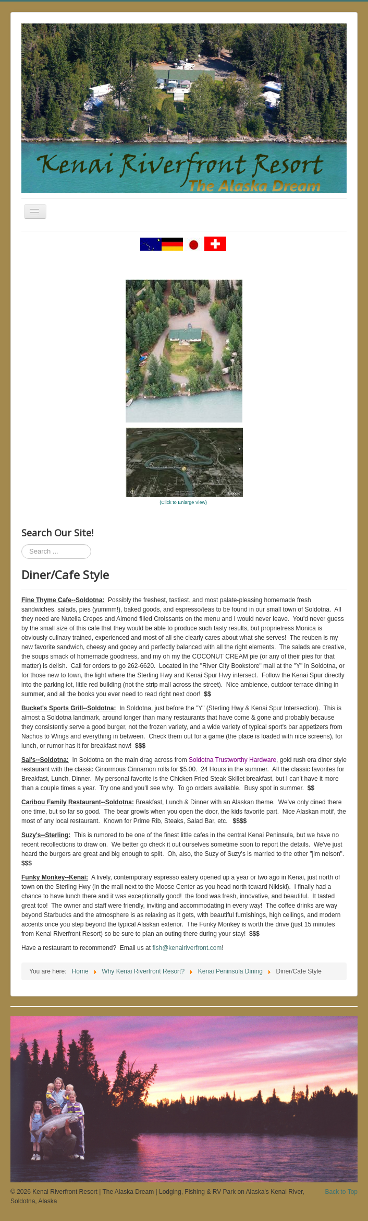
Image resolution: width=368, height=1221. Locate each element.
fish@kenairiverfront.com (187, 948)
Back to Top (341, 1191)
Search (21, 544)
